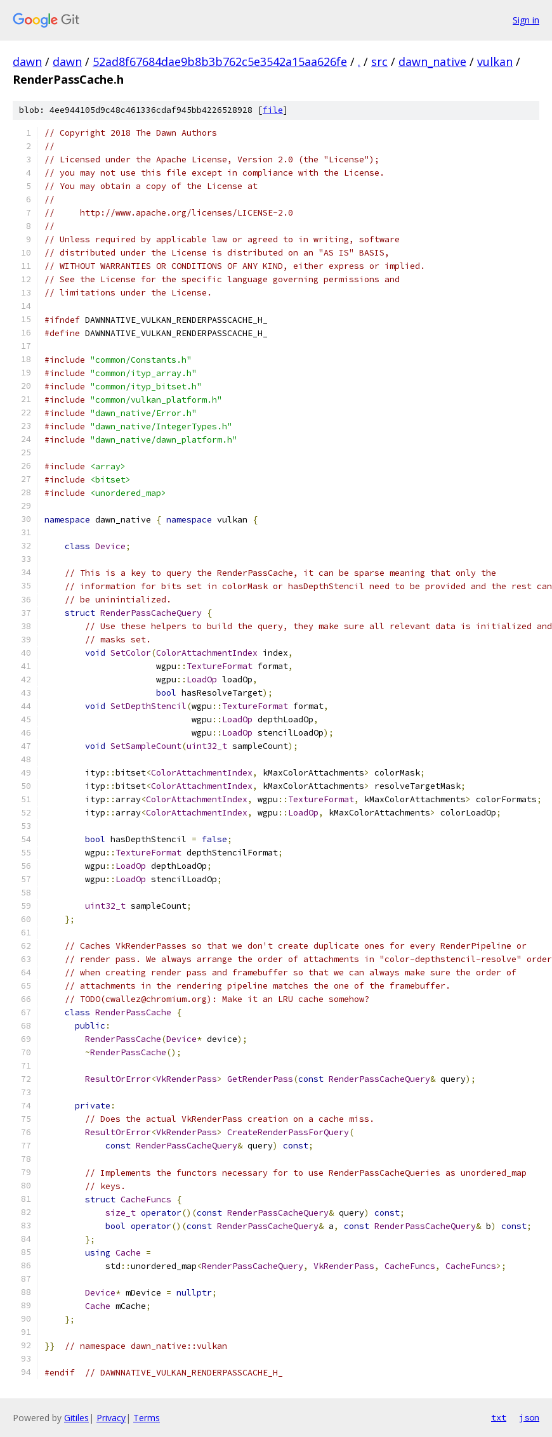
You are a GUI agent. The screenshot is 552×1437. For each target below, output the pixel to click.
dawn (27, 61)
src (379, 61)
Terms (146, 1418)
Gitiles (76, 1418)
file (273, 110)
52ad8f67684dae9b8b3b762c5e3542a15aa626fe (220, 61)
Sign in (526, 20)
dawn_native (432, 61)
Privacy (111, 1418)
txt (498, 1417)
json (529, 1417)
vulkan (495, 61)
